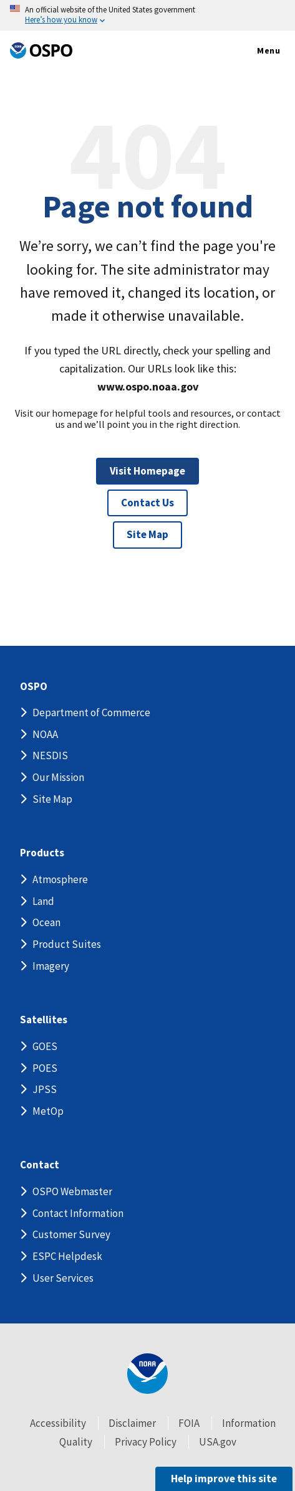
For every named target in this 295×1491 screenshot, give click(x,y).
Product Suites (66, 944)
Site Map (147, 534)
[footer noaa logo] (147, 1373)
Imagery (50, 966)
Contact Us (147, 502)
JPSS (44, 1089)
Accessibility (58, 1423)
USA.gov (217, 1442)
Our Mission (58, 777)
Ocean (46, 922)
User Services (63, 1278)
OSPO (33, 687)
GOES (44, 1046)
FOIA (189, 1423)
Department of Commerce (91, 712)
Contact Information (77, 1213)
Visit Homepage (147, 471)
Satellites (43, 1020)
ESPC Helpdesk (67, 1256)
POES (44, 1068)
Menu (255, 51)
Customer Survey (71, 1234)
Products (42, 853)
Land (43, 901)
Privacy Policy (146, 1442)
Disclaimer (132, 1423)
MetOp (48, 1111)
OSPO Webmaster (72, 1191)
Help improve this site (224, 1478)
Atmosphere (60, 879)
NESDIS (50, 755)
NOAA (45, 734)
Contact (39, 1165)
